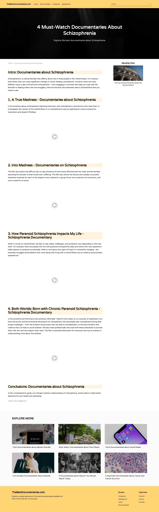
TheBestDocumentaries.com (18, 4)
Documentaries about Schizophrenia (28, 63)
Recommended (45, 4)
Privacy (141, 499)
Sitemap (142, 502)
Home (10, 63)
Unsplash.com (21, 401)
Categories (56, 4)
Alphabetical (66, 4)
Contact (141, 496)
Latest (36, 4)
